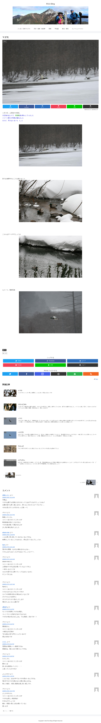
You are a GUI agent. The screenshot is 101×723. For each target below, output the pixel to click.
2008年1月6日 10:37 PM (8, 514)
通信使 (4, 607)
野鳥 (4, 350)
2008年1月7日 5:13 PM (8, 609)
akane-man (5, 532)
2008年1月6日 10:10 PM (8, 497)
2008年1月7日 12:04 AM (8, 559)
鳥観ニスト (5, 495)
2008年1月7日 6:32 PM (8, 624)
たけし (4, 641)
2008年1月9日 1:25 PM (8, 676)
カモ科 (5, 353)
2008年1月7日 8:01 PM (8, 644)
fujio (3, 544)
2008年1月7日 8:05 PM (8, 656)
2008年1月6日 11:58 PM (8, 534)
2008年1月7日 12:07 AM (8, 584)
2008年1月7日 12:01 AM (8, 547)
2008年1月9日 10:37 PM (8, 691)
